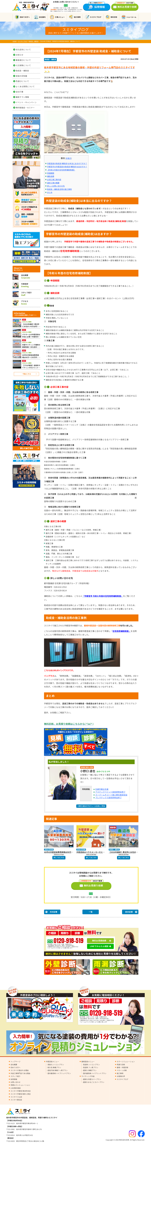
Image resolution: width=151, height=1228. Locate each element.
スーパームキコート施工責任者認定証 (111, 795)
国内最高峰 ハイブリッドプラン (59, 1073)
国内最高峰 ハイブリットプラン (94, 1073)
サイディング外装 (88, 1076)
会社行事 (19, 92)
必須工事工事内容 (54, 179)
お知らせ (19, 55)
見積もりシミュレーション (20, 1085)
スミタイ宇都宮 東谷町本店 (21, 1091)
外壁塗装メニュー (52, 1061)
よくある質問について (25, 86)
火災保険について (23, 65)
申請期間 (50, 173)
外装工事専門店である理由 (20, 1073)
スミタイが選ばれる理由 (20, 1070)
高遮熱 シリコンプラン (91, 1064)
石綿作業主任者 (101, 789)
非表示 (68, 158)
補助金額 (50, 176)
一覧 (90, 912)
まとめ (49, 192)
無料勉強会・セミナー (25, 107)
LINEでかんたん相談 (99, 946)
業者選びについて (23, 60)
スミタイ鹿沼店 (16, 1100)
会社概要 (14, 1064)
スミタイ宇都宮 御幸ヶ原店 (21, 1094)
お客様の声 (121, 1076)
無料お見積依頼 (99, 940)
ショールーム (128, 17)
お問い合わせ (15, 1082)
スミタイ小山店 (16, 1097)
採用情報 (96, 6)
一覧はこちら (26, 374)
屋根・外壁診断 (122, 1067)
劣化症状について (23, 49)
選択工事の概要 (53, 183)
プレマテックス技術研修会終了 (108, 797)
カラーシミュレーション (126, 1061)
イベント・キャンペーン (26, 102)
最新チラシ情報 (22, 97)
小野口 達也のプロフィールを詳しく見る (91, 806)
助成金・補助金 (50, 59)
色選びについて (22, 81)
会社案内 (40, 17)
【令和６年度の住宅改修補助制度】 (61, 170)
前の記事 (129, 912)
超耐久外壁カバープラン (92, 1079)
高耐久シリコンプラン (56, 1064)
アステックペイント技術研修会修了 (110, 792)
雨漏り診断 (121, 1064)
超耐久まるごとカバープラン (93, 1082)
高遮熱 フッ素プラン (90, 1067)
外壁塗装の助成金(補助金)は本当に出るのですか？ (67, 163)
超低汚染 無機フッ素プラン (58, 1070)
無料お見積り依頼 (126, 6)
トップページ (15, 1061)
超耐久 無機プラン (90, 1070)
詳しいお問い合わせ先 (56, 186)
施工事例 (75, 17)
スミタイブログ (93, 17)
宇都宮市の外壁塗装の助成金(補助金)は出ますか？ (67, 166)
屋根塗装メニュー (88, 1061)
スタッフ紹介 (15, 1076)
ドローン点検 (122, 1070)
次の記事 (53, 912)
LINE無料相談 (16, 1088)
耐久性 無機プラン (54, 1067)
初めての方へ (22, 17)
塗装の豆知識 (49, 850)
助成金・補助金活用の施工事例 (59, 189)
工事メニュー (57, 17)
